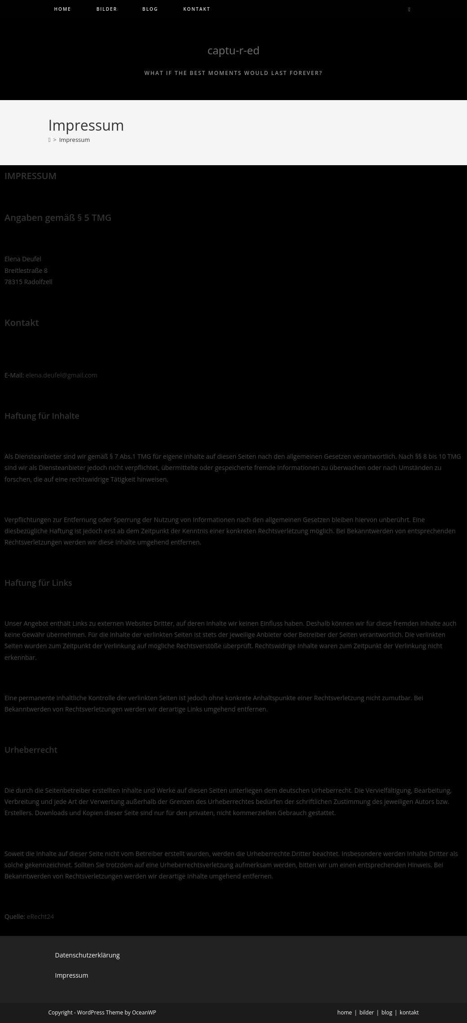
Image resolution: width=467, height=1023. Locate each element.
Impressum (74, 140)
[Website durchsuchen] (409, 9)
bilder (366, 1012)
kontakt (409, 1012)
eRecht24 (40, 916)
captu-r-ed (233, 50)
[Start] (49, 140)
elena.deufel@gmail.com (61, 375)
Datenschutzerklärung (87, 955)
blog (386, 1012)
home (344, 1012)
